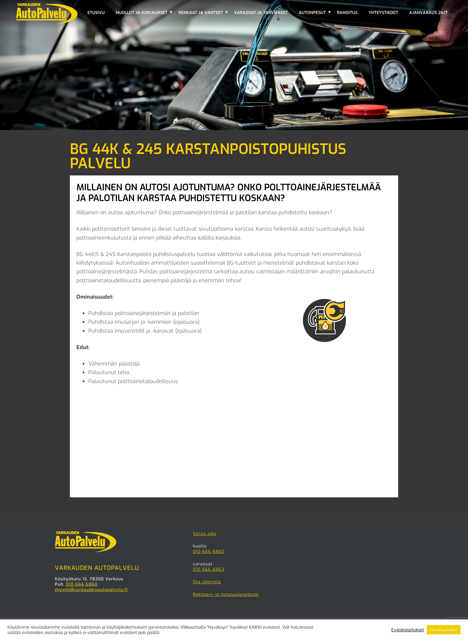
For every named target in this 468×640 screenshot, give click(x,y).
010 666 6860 (82, 584)
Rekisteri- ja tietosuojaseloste (226, 594)
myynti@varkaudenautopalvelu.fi (91, 590)
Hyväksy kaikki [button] (443, 629)
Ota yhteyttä (207, 582)
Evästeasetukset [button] (407, 630)
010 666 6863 (208, 569)
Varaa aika (204, 533)
